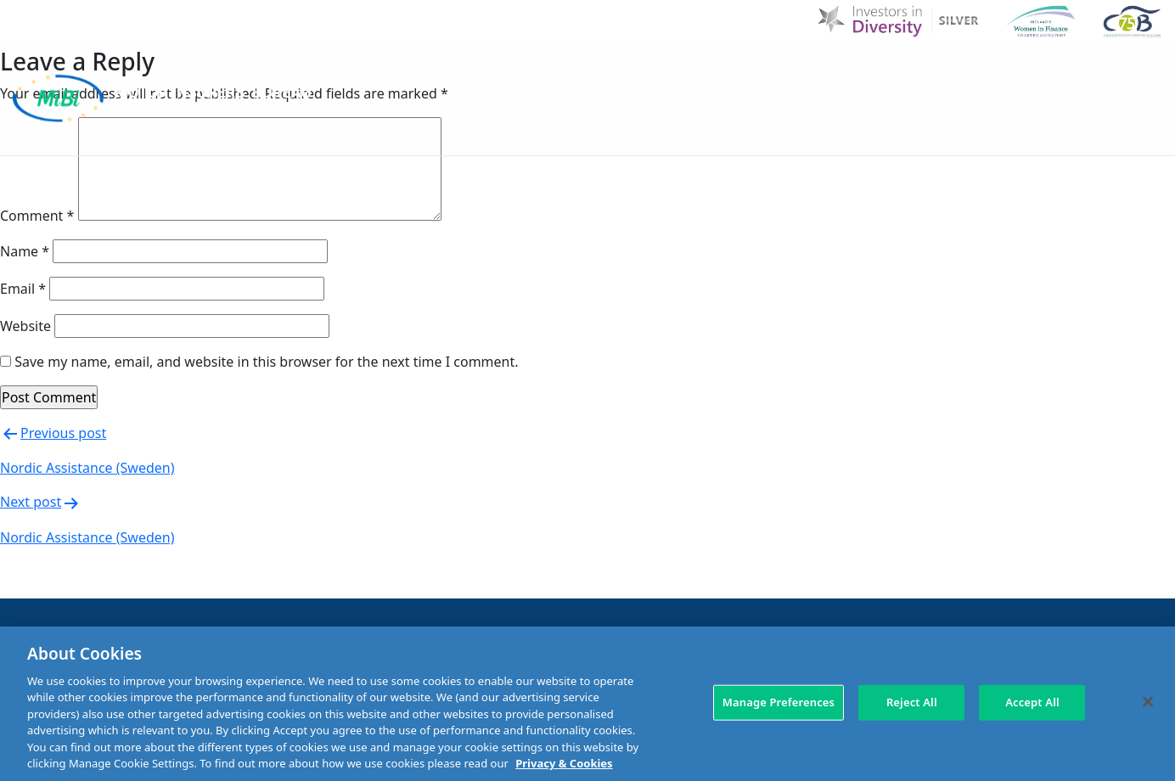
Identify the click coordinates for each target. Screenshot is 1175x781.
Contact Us (998, 69)
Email (23, 288)
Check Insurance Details (935, 134)
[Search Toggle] (1147, 69)
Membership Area (1102, 134)
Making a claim (774, 134)
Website (25, 326)
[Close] (1148, 701)
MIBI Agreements (641, 134)
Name (24, 251)
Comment (37, 215)
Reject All (911, 702)
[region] (587, 703)
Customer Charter (866, 69)
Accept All (1032, 702)
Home (512, 69)
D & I (574, 69)
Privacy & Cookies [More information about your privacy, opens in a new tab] (563, 763)
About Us (647, 69)
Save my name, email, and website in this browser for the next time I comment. (266, 361)
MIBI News (740, 69)
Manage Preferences (778, 702)
